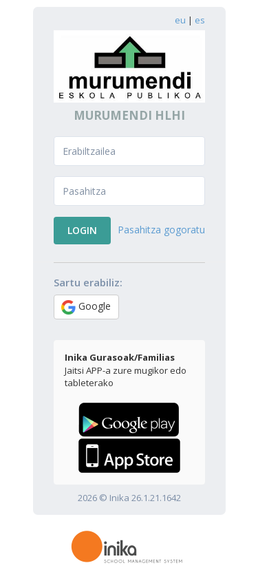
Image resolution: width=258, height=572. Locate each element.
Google (86, 307)
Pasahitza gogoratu (161, 229)
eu (180, 20)
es (200, 20)
